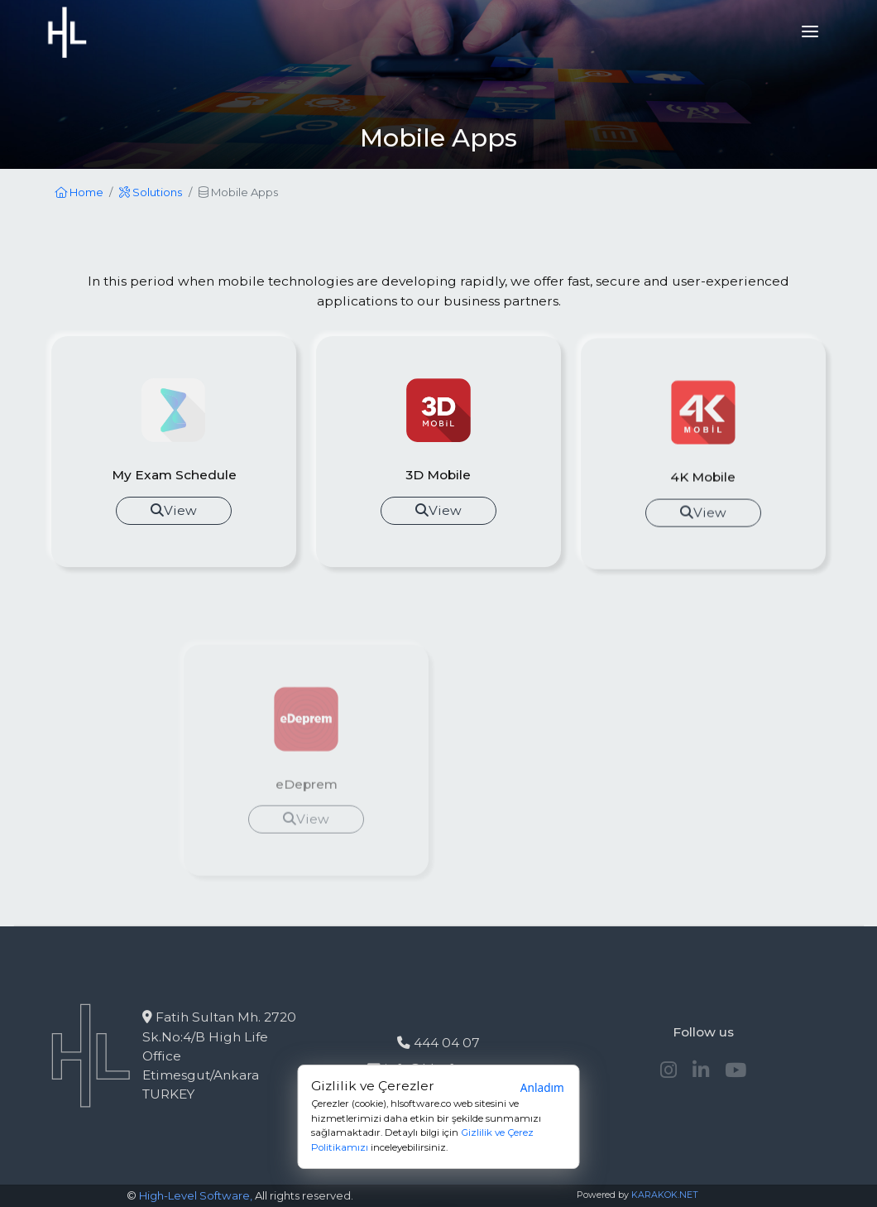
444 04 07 (438, 1043)
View (174, 510)
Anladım (542, 1088)
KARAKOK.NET (664, 1194)
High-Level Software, (195, 1195)
